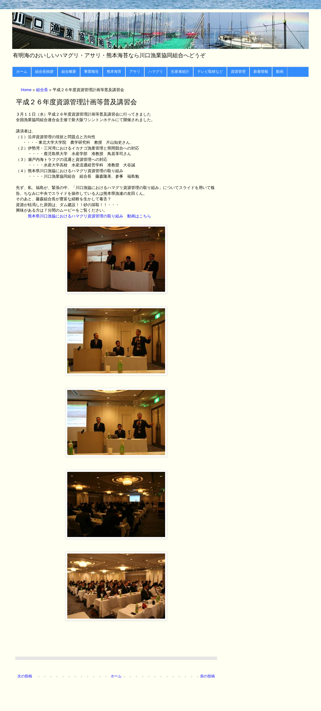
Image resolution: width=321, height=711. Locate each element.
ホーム (21, 71)
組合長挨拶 (44, 71)
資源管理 (238, 71)
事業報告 (91, 71)
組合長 (42, 90)
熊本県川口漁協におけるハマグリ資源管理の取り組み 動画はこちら (89, 216)
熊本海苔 (114, 71)
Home (26, 90)
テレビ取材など (210, 71)
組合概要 (68, 71)
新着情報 (260, 71)
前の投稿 (207, 676)
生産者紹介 (180, 71)
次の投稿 (24, 676)
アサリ (134, 71)
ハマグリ (155, 71)
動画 (279, 71)
